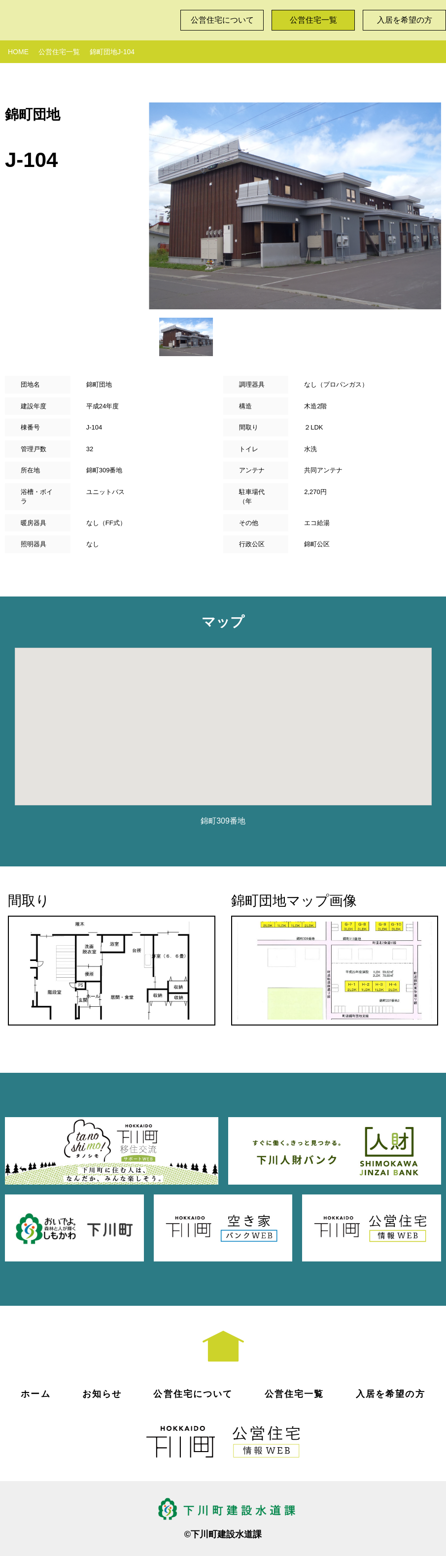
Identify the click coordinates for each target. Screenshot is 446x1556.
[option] (295, 205)
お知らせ (102, 1394)
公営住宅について (222, 20)
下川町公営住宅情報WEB (86, 18)
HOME (18, 52)
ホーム (35, 1394)
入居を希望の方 (404, 20)
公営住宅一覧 (313, 20)
